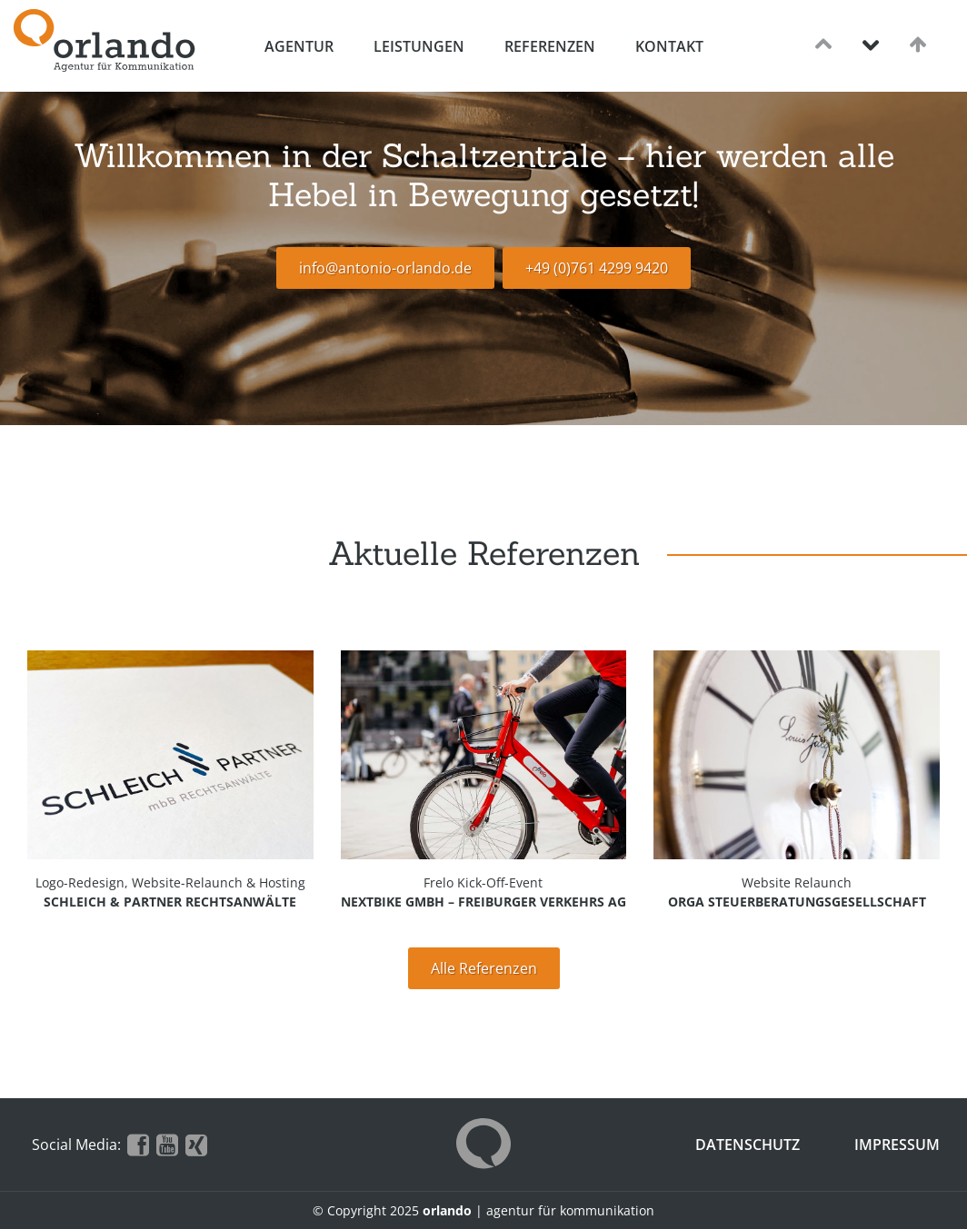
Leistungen (419, 46)
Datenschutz (747, 1144)
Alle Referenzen (484, 968)
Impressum (897, 1144)
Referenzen (549, 46)
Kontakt (669, 46)
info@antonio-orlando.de (385, 268)
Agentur (299, 46)
